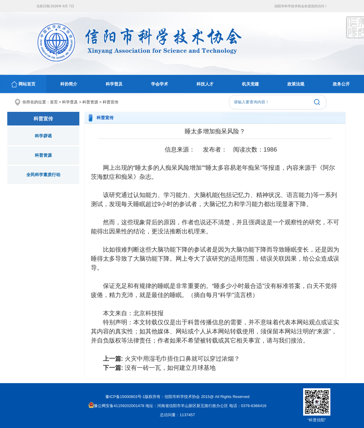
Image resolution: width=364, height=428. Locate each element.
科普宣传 (110, 102)
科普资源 (90, 102)
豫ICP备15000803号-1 (125, 396)
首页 (54, 102)
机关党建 (250, 84)
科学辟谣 (43, 135)
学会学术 (159, 84)
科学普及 (114, 84)
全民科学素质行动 (43, 174)
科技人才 (205, 84)
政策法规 (295, 84)
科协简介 (68, 84)
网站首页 (23, 84)
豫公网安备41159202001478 (116, 405)
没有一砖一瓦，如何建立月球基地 (170, 367)
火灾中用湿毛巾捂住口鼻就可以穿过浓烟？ (182, 358)
